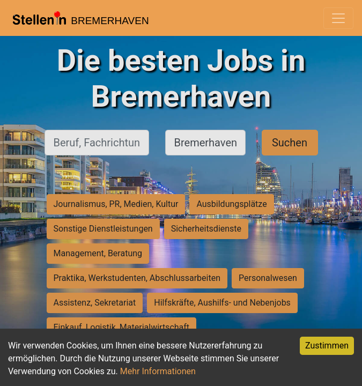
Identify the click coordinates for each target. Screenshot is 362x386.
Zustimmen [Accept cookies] (327, 345)
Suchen (289, 142)
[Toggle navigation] (338, 18)
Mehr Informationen (158, 371)
